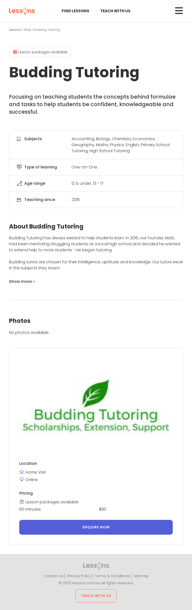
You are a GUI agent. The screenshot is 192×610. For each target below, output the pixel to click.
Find (28, 30)
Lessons (15, 30)
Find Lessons (75, 11)
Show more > (22, 281)
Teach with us (115, 11)
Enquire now (96, 527)
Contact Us (54, 575)
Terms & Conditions (112, 575)
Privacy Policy (79, 575)
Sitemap (141, 575)
